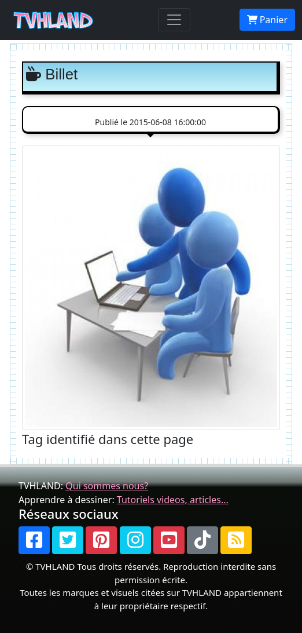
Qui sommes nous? (106, 485)
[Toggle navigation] (174, 19)
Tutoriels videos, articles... (173, 499)
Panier (267, 19)
